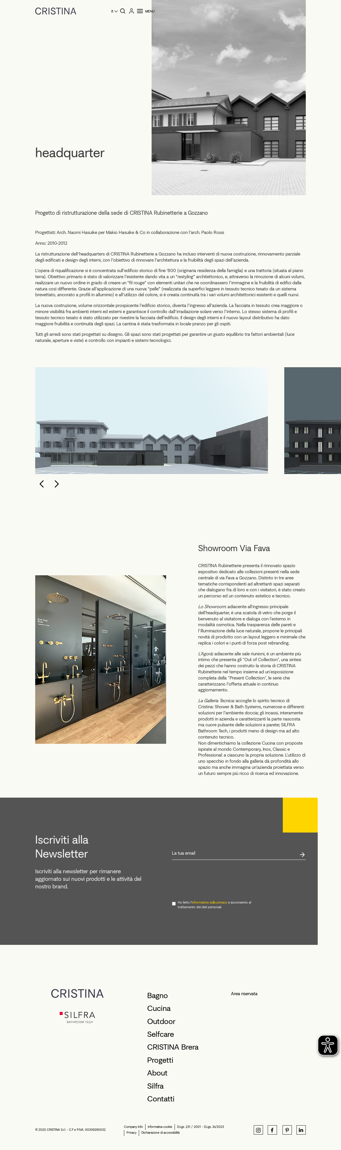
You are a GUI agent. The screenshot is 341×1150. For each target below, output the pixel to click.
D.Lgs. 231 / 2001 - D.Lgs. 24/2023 (200, 1127)
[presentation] (216, 880)
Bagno (157, 995)
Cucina (158, 1008)
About (157, 1073)
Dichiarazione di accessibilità (160, 1133)
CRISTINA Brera (172, 1047)
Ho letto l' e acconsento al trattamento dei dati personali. (214, 904)
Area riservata (244, 993)
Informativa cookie (160, 1127)
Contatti (161, 1098)
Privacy (131, 1133)
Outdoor (161, 1021)
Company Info (133, 1127)
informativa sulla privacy (209, 902)
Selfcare (160, 1034)
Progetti (160, 1060)
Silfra (155, 1086)
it (112, 11)
